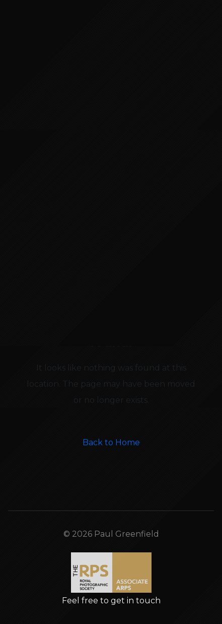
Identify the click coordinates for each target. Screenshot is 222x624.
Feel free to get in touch (111, 600)
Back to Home (111, 458)
